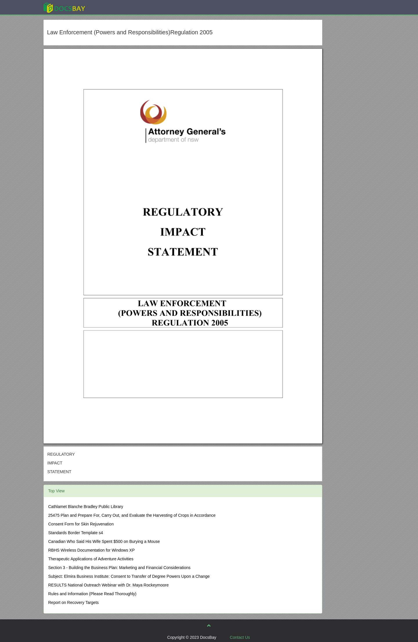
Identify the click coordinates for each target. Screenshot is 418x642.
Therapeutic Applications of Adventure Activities (90, 559)
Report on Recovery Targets (73, 602)
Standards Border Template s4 (75, 532)
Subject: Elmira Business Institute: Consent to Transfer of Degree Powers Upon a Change (129, 576)
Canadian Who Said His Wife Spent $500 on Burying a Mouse (104, 541)
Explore (108, 7)
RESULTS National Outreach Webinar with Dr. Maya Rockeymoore (108, 585)
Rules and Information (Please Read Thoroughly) (92, 593)
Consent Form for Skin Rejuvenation (81, 524)
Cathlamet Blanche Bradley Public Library (85, 506)
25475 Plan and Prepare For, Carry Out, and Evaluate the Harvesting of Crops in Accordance (132, 515)
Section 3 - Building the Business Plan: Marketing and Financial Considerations (119, 567)
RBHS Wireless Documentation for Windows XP (91, 550)
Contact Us (240, 637)
